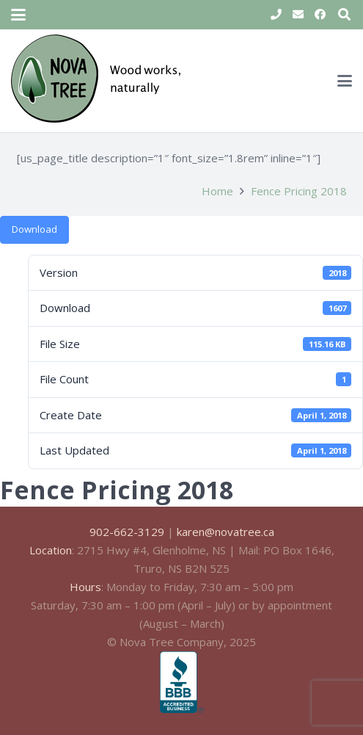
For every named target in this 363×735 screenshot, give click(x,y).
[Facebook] (320, 15)
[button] (18, 14)
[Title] (276, 15)
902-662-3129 (126, 531)
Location (50, 550)
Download (34, 229)
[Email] (298, 15)
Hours (85, 586)
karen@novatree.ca (225, 531)
